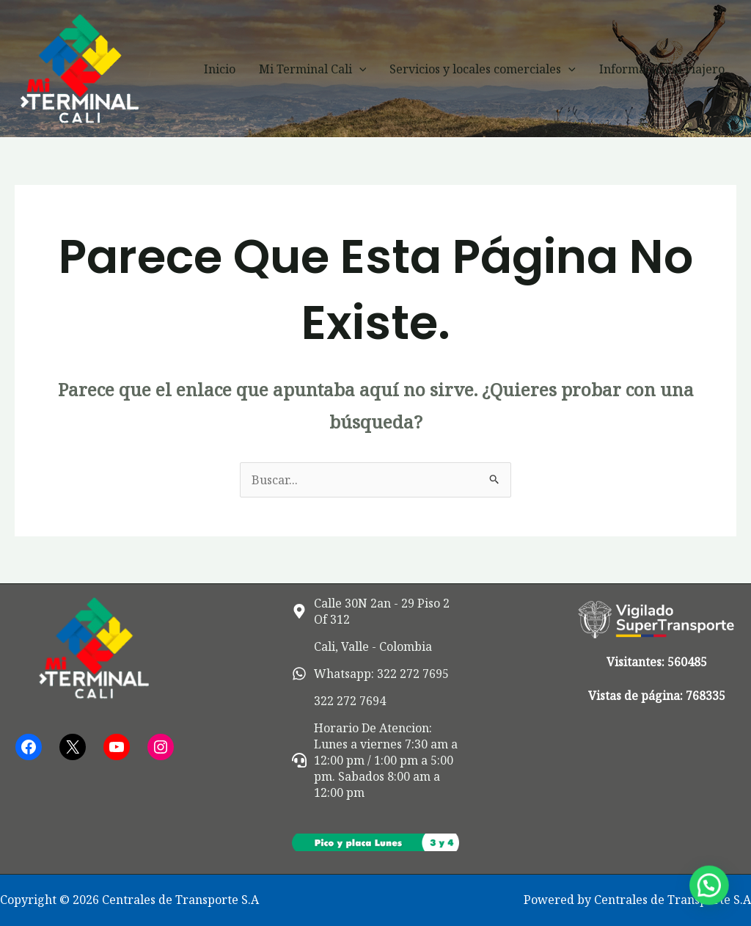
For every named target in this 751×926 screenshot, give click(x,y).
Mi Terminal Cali (313, 69)
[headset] (375, 760)
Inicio (219, 69)
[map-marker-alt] (375, 611)
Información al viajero (662, 69)
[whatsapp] (370, 674)
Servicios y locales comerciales (482, 69)
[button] (359, 69)
